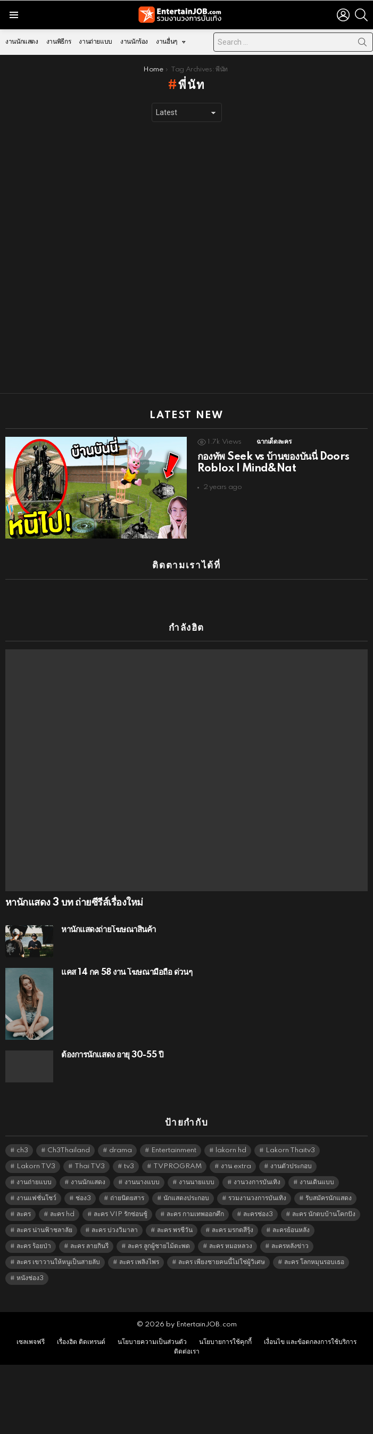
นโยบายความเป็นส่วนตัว (152, 1342)
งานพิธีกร (58, 41)
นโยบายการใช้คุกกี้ (225, 1342)
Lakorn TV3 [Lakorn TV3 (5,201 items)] (35, 1166)
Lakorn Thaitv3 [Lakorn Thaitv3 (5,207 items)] (290, 1150)
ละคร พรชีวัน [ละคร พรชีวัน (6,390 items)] (175, 1230)
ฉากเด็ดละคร (273, 441)
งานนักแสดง (21, 41)
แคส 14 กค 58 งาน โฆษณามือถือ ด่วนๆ (126, 972)
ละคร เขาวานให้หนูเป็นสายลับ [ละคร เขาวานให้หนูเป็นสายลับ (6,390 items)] (58, 1262)
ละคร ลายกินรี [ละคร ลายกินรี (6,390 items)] (89, 1246)
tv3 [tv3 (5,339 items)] (129, 1166)
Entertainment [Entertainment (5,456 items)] (173, 1150)
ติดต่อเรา (187, 1351)
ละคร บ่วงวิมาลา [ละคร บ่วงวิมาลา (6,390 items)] (115, 1230)
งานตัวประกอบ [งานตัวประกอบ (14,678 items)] (291, 1166)
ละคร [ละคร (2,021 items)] (23, 1214)
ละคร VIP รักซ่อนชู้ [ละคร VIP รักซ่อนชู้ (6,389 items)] (120, 1214)
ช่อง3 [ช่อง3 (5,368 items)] (83, 1198)
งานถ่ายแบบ (95, 41)
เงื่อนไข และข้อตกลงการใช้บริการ (310, 1342)
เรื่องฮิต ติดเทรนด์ (81, 1342)
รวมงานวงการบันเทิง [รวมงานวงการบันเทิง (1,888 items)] (257, 1198)
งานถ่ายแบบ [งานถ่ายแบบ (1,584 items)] (34, 1182)
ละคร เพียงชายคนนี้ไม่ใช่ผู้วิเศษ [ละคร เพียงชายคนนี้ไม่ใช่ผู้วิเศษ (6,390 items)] (221, 1262)
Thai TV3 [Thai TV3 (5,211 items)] (89, 1166)
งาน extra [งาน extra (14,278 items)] (236, 1166)
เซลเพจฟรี (30, 1342)
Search (362, 44)
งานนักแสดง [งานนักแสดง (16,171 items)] (88, 1182)
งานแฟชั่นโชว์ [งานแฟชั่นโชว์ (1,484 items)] (36, 1198)
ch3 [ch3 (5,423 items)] (22, 1150)
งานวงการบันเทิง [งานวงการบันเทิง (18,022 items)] (257, 1182)
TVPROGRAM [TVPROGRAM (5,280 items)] (177, 1166)
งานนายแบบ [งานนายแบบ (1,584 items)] (196, 1182)
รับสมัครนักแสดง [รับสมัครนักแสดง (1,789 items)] (328, 1198)
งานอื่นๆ (166, 44)
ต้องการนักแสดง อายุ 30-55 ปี (112, 1055)
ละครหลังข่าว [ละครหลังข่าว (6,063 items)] (290, 1246)
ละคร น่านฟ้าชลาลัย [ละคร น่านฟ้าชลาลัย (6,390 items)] (44, 1230)
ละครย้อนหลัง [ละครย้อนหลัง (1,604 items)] (291, 1230)
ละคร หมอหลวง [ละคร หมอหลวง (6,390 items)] (230, 1246)
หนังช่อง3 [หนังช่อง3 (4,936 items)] (30, 1278)
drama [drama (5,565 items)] (120, 1150)
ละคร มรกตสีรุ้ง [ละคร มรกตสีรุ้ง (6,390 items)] (232, 1230)
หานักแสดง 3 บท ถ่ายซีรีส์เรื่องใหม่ (74, 903)
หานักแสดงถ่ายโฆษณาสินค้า (108, 929)
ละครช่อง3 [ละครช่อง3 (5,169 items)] (258, 1214)
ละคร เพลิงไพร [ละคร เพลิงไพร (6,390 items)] (139, 1262)
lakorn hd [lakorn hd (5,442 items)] (230, 1150)
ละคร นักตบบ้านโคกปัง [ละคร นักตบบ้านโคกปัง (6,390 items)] (323, 1214)
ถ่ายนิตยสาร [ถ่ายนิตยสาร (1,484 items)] (127, 1198)
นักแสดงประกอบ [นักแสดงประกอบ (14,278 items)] (186, 1198)
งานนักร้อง (134, 41)
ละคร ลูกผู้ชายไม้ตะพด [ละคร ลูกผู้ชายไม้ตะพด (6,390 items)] (159, 1246)
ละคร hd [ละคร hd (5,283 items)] (62, 1214)
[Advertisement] (125, 258)
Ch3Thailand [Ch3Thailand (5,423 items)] (68, 1150)
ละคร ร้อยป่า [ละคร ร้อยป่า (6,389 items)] (33, 1246)
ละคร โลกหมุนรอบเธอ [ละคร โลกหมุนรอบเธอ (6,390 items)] (314, 1262)
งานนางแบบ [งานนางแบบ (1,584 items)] (142, 1182)
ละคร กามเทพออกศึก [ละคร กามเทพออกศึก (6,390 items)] (195, 1214)
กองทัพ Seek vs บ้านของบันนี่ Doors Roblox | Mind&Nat (273, 463)
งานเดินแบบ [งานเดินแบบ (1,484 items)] (317, 1182)
